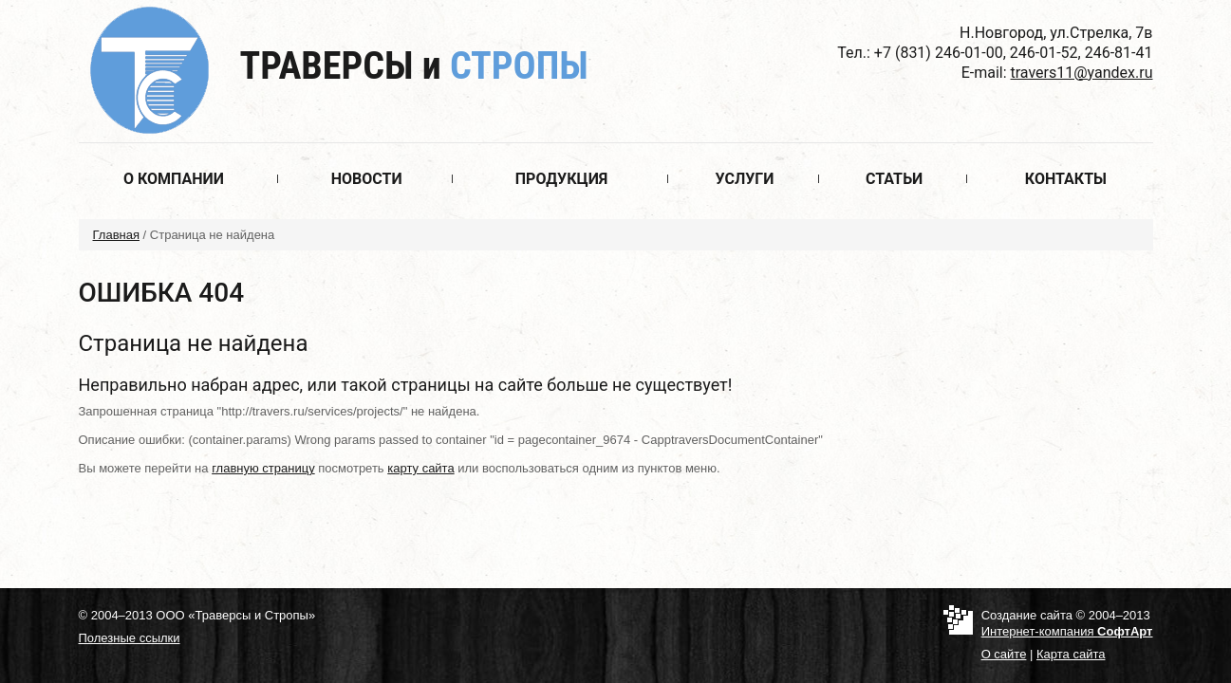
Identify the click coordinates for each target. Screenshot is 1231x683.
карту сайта (420, 468)
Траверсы (414, 66)
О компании (173, 179)
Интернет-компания (1067, 631)
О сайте (1004, 654)
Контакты (1066, 179)
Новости (366, 179)
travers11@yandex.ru (1082, 73)
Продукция (561, 179)
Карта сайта (1070, 654)
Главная (116, 235)
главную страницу (263, 468)
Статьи (894, 179)
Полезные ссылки (129, 638)
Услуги (745, 179)
